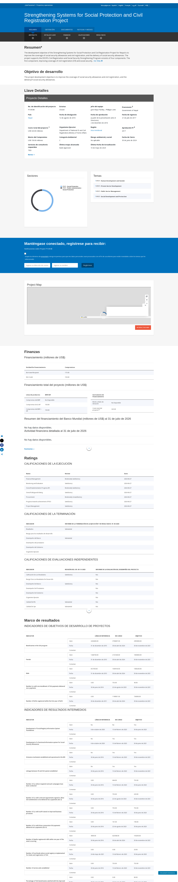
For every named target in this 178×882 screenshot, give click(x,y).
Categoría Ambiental (68, 137)
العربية (134, 5)
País (29, 115)
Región (93, 127)
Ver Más (98, 61)
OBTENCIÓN (50, 30)
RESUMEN (33, 30)
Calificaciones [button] (84, 37)
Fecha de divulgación (68, 115)
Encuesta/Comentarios (167, 873)
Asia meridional (96, 130)
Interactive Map (143, 327)
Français (127, 5)
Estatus (62, 106)
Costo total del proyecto (38, 127)
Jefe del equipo (97, 106)
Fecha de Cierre (128, 137)
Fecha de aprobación (99, 115)
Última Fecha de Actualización (103, 145)
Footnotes (28, 449)
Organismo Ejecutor (67, 127)
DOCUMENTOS (67, 30)
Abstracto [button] (33, 37)
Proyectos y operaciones (45, 5)
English (121, 5)
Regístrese (87, 265)
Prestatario (127, 106)
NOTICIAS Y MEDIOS (85, 30)
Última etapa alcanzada (69, 145)
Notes (30, 155)
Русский (140, 5)
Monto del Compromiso (37, 137)
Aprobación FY (128, 127)
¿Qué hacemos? (30, 5)
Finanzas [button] (67, 37)
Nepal (30, 118)
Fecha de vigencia (129, 115)
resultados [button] (101, 37)
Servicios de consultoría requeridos (38, 146)
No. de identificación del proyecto (42, 106)
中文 (146, 5)
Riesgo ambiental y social (101, 137)
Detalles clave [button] (50, 37)
